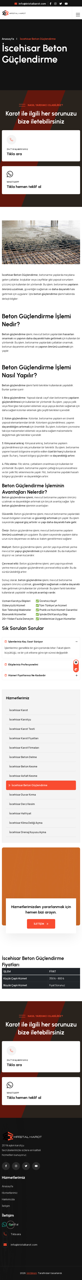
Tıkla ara (14, 154)
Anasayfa (8, 39)
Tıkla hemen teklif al (24, 186)
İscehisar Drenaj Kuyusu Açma (26, 832)
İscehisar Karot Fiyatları (22, 738)
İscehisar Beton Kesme (21, 766)
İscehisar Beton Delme (21, 757)
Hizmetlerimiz (10, 1193)
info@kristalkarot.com (30, 3)
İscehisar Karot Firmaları (22, 747)
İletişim (6, 1206)
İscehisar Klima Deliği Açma (24, 823)
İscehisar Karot (17, 710)
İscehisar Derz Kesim (20, 804)
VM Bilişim (31, 1273)
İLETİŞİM (41, 923)
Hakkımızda (8, 1199)
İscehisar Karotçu (18, 719)
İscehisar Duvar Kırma (21, 794)
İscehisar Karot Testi (20, 729)
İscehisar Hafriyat (18, 813)
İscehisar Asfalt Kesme (21, 776)
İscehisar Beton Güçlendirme (27, 785)
